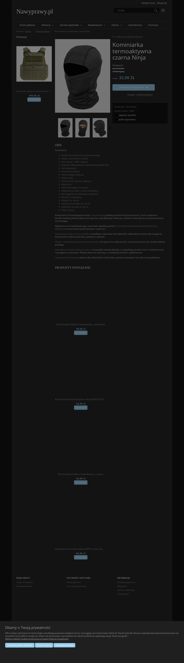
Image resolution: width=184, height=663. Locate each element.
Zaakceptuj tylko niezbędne (19, 645)
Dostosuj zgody (44, 645)
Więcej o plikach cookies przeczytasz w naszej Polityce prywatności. (37, 638)
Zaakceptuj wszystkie (64, 645)
